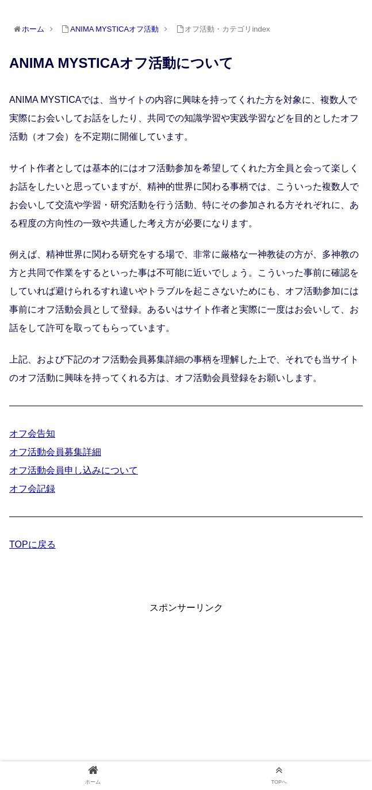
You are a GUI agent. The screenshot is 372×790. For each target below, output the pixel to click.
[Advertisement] (186, 696)
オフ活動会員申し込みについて (73, 470)
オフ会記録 (32, 489)
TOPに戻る (32, 544)
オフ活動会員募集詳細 (55, 452)
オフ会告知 (32, 433)
